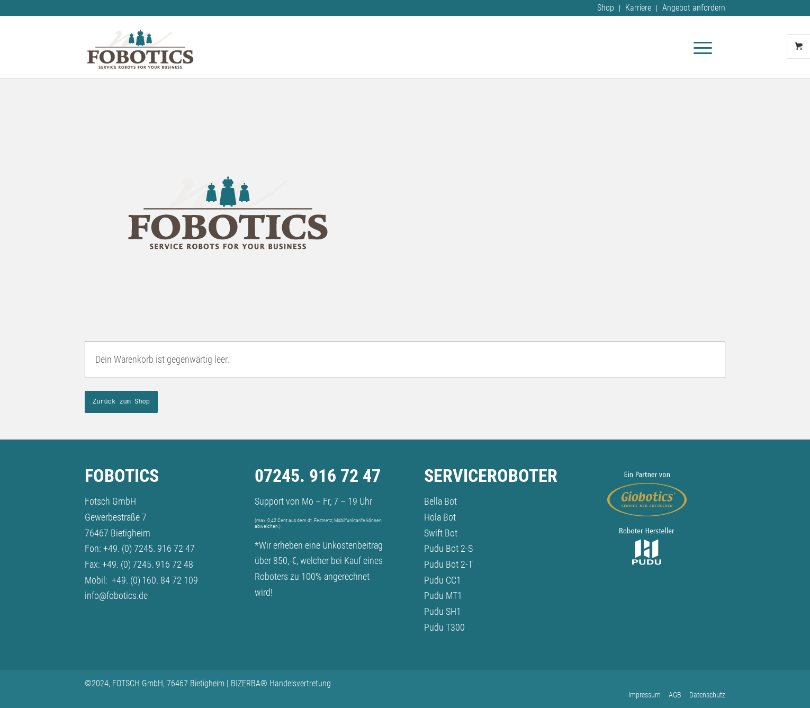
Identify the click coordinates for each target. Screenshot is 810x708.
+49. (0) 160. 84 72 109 (155, 580)
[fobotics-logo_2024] (140, 46)
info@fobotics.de (116, 595)
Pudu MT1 (443, 595)
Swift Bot (440, 533)
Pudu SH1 (442, 611)
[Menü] (699, 46)
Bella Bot (440, 501)
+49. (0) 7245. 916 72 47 (149, 548)
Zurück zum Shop (121, 402)
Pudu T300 (444, 627)
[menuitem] (606, 8)
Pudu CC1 (442, 580)
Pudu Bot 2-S (448, 548)
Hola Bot (440, 517)
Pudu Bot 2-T (448, 564)
